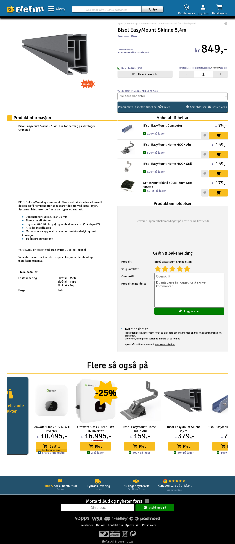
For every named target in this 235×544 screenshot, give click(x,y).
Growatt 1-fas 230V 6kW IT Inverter (51, 429)
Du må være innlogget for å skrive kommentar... (189, 294)
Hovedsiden (86, 525)
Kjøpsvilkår (132, 525)
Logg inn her (189, 311)
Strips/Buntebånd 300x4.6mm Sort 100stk (167, 185)
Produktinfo (125, 107)
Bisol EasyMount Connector (162, 126)
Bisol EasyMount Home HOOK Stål (167, 164)
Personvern (149, 525)
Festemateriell (149, 23)
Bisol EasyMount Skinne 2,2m (183, 429)
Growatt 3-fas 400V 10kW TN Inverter (95, 429)
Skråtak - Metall (68, 278)
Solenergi (132, 23)
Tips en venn (217, 107)
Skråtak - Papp (67, 282)
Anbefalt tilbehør (145, 107)
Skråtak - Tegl (66, 285)
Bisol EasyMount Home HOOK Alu (167, 145)
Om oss (100, 525)
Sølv (60, 290)
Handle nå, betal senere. (203, 68)
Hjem (120, 23)
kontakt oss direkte (165, 344)
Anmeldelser (196, 107)
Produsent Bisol (128, 36)
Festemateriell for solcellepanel (176, 23)
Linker (164, 107)
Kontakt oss (115, 525)
